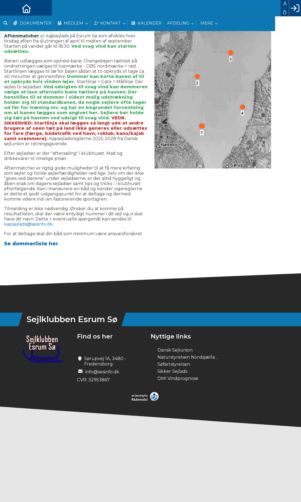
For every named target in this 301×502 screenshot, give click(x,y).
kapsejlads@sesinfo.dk (28, 224)
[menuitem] (8, 8)
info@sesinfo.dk (102, 371)
